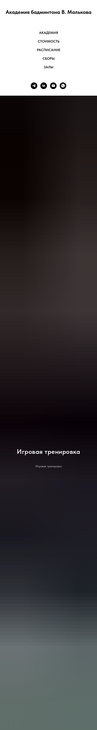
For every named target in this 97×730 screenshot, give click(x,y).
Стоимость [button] (48, 41)
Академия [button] (48, 33)
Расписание (48, 50)
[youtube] (53, 85)
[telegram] (34, 85)
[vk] (43, 85)
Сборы (49, 58)
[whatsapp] (63, 85)
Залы (48, 67)
